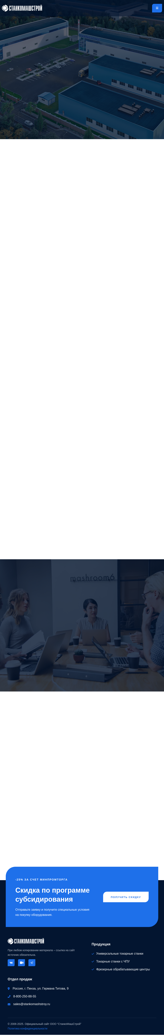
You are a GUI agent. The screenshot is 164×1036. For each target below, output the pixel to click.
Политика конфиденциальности (27, 1029)
